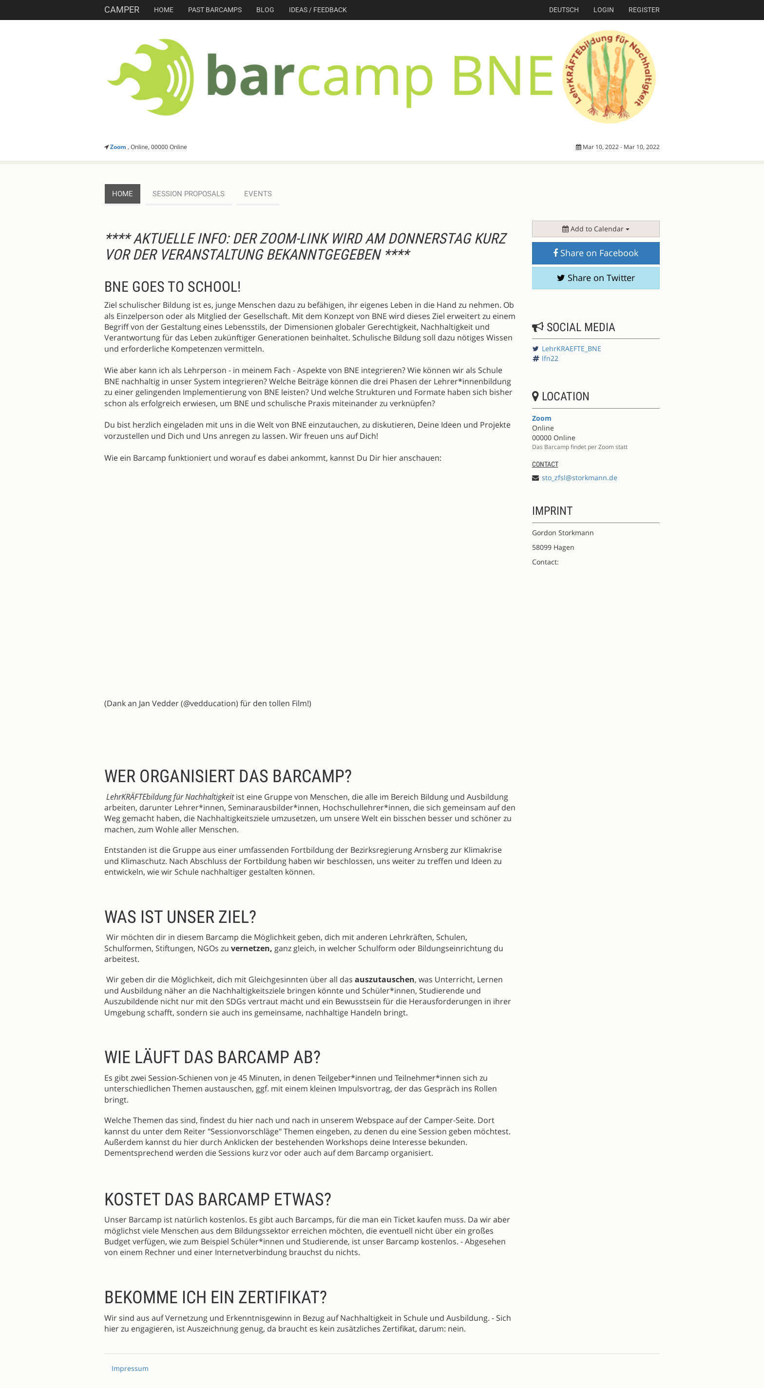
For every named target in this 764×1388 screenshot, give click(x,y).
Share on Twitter (596, 277)
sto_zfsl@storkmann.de (579, 477)
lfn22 (550, 358)
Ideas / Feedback (318, 10)
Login (603, 10)
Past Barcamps (215, 10)
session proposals (189, 193)
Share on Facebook (595, 253)
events (258, 193)
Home (163, 10)
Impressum (130, 1368)
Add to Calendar (596, 228)
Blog (265, 10)
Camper (121, 9)
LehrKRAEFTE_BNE (571, 348)
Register (644, 10)
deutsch (564, 10)
